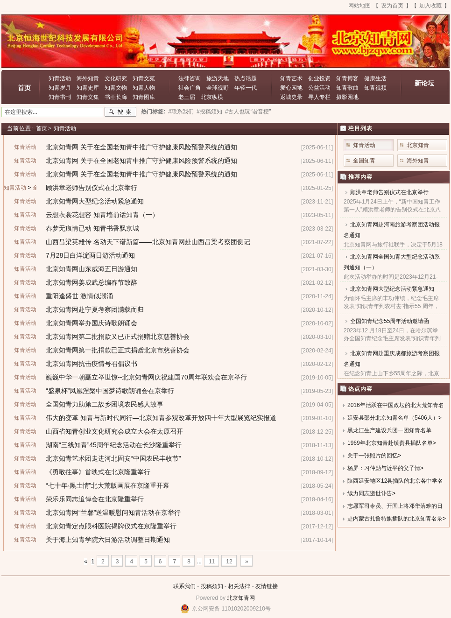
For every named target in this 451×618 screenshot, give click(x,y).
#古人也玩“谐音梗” (248, 111)
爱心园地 (291, 87)
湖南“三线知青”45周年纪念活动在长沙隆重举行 (114, 445)
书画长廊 (116, 97)
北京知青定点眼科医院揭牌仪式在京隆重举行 (111, 526)
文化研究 (116, 78)
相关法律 (239, 586)
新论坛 (424, 83)
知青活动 (60, 78)
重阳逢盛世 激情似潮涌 (79, 296)
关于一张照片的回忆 (372, 455)
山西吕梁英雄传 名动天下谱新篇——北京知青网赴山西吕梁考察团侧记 (148, 242)
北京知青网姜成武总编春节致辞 (91, 282)
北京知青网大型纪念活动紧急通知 (95, 201)
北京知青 (418, 145)
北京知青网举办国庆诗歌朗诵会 (91, 323)
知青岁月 (60, 87)
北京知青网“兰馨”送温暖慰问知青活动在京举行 (113, 512)
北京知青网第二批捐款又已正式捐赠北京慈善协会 (118, 336)
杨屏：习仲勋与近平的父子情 (383, 468)
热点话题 (245, 78)
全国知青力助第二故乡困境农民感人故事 (104, 404)
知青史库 (88, 87)
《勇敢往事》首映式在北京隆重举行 (98, 472)
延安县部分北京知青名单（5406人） (392, 417)
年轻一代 (245, 87)
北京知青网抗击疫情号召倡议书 (91, 363)
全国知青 (364, 160)
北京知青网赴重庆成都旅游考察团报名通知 (392, 358)
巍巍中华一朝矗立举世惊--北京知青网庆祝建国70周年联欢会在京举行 (146, 377)
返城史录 (291, 97)
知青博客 (347, 78)
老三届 (186, 97)
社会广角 (189, 87)
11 (212, 561)
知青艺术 (291, 78)
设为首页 (392, 5)
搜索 (120, 112)
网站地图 (359, 5)
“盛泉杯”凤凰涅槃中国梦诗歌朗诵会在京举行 (110, 390)
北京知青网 (241, 598)
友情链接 (266, 586)
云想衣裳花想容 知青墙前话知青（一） (102, 214)
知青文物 (116, 87)
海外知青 (88, 78)
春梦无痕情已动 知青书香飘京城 (92, 228)
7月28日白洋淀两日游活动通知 (90, 255)
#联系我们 (181, 111)
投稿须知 (212, 586)
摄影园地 (347, 97)
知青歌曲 (347, 87)
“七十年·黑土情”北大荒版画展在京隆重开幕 (107, 485)
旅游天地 (217, 78)
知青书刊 (60, 97)
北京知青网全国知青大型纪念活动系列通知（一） (392, 262)
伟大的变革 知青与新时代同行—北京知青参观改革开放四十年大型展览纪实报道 (161, 417)
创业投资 (319, 78)
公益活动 (319, 87)
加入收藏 (430, 5)
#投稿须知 (209, 111)
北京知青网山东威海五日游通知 (91, 269)
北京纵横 (212, 97)
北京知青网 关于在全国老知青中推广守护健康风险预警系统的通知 (141, 147)
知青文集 (88, 97)
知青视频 (375, 87)
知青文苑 (144, 78)
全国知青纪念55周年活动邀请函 (389, 321)
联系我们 (184, 586)
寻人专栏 (319, 97)
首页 (24, 87)
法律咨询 (189, 78)
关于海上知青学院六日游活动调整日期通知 (108, 539)
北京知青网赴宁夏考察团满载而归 (95, 309)
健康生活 (375, 78)
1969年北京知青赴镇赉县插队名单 (390, 443)
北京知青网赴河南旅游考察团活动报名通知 (392, 230)
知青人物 (144, 87)
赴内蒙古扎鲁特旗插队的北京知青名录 (395, 518)
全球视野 (217, 87)
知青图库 (144, 97)
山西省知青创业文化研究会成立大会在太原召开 (114, 431)
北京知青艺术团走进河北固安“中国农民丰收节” (113, 458)
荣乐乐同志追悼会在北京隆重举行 (95, 499)
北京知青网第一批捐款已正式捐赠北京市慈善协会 (118, 350)
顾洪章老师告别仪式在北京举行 (91, 187)
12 (229, 561)
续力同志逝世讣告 (369, 493)
